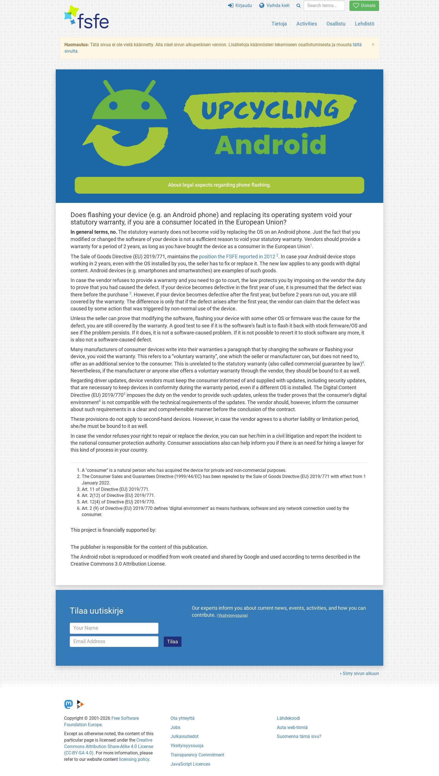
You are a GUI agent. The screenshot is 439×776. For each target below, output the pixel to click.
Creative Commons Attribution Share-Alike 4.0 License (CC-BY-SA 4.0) (108, 746)
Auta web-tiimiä (292, 727)
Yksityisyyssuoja (187, 745)
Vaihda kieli (274, 5)
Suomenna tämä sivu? (299, 736)
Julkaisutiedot (185, 736)
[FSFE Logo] (86, 17)
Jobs (175, 727)
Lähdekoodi (288, 718)
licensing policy (134, 759)
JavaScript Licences (190, 764)
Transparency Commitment (197, 755)
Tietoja (279, 24)
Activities (306, 24)
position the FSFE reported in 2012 (237, 256)
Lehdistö (364, 24)
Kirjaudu (240, 5)
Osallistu (335, 24)
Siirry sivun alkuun (361, 673)
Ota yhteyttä (183, 718)
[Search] (298, 6)
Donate (364, 5)
